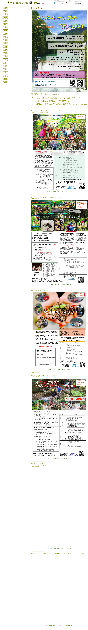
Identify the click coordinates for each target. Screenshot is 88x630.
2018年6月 (5, 23)
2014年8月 (5, 40)
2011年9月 (5, 63)
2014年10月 (5, 39)
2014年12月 (5, 37)
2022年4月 (5, 11)
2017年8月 (5, 26)
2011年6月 (5, 68)
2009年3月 (5, 82)
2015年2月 (5, 34)
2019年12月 (5, 18)
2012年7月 (5, 53)
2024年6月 (5, 7)
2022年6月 (5, 10)
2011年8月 (5, 65)
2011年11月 (5, 60)
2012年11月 (5, 50)
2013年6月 (5, 49)
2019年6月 (5, 20)
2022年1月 (5, 13)
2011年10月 (5, 62)
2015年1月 (5, 36)
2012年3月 (5, 58)
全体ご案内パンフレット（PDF (38, 93)
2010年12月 (5, 76)
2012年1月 (5, 59)
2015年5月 (5, 33)
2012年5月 (5, 55)
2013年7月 (5, 47)
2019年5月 (5, 21)
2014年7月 (5, 42)
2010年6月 (5, 81)
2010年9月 (5, 78)
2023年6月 (5, 8)
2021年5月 (5, 16)
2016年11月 (5, 29)
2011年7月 (5, 66)
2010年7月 (5, 79)
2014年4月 (5, 43)
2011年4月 (5, 71)
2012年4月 (5, 56)
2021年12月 (5, 14)
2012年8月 (5, 52)
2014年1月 (5, 45)
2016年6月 (5, 30)
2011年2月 (5, 74)
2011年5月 (5, 69)
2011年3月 (5, 72)
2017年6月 (5, 27)
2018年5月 (5, 24)
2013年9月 (5, 46)
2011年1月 (5, 75)
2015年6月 (5, 32)
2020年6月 (5, 17)
